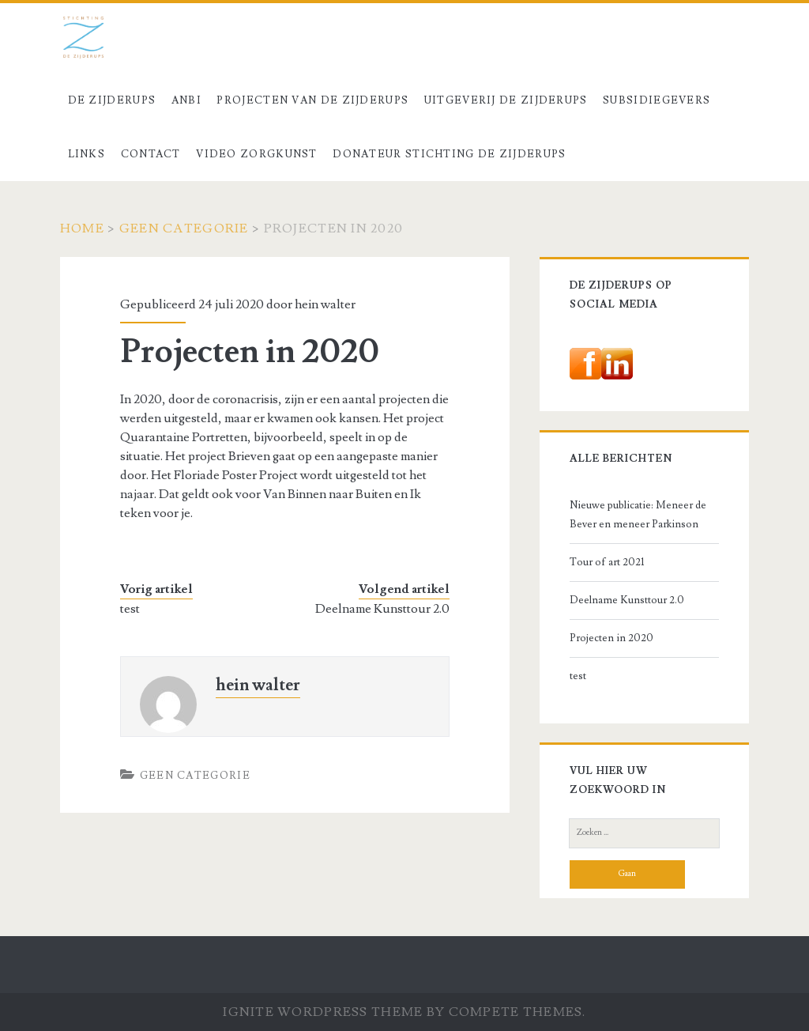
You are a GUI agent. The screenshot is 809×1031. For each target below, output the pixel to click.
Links (87, 154)
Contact (151, 154)
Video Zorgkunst (257, 154)
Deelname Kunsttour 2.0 (382, 609)
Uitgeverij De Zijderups (506, 100)
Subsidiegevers (656, 100)
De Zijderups (112, 100)
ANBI (186, 100)
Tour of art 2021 (607, 562)
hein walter (325, 304)
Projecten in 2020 (611, 638)
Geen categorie (184, 228)
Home (82, 228)
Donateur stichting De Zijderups (449, 154)
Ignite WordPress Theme (323, 1012)
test (130, 609)
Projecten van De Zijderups (312, 100)
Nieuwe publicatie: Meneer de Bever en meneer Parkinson (638, 515)
